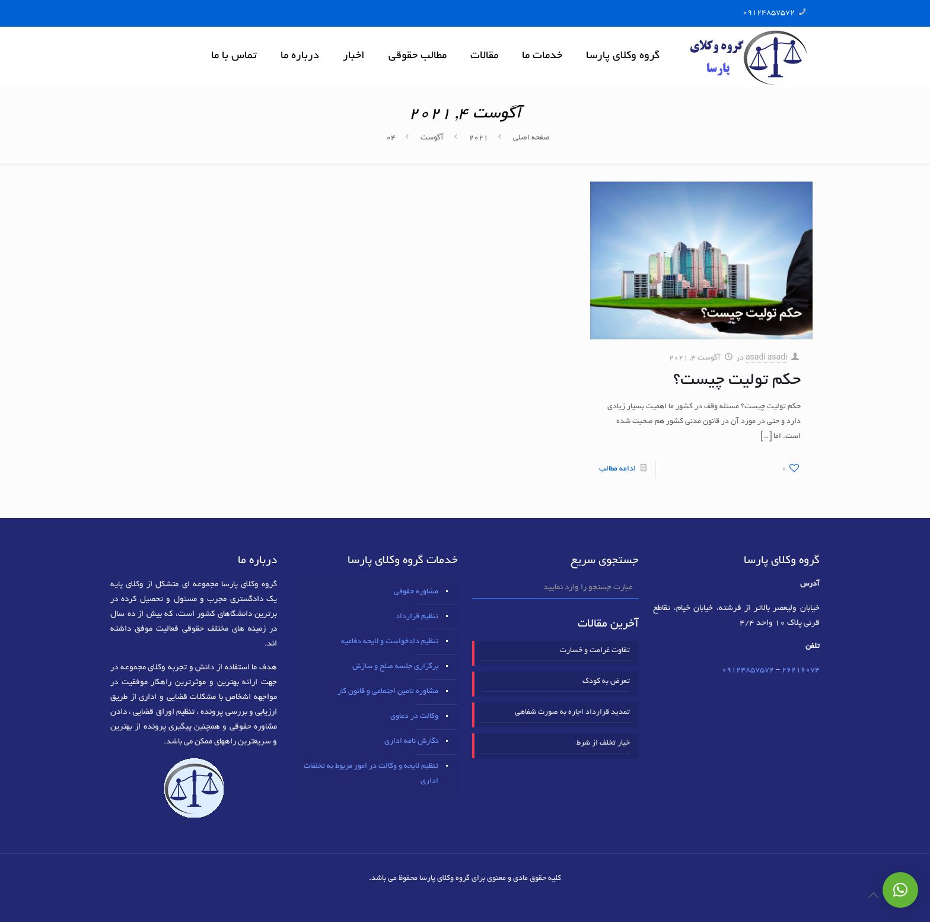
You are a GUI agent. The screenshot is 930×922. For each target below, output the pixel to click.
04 (391, 138)
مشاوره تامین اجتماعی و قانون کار (387, 692)
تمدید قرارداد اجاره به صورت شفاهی (572, 712)
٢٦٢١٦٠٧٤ (801, 670)
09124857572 (769, 13)
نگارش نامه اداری (411, 741)
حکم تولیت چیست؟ (737, 381)
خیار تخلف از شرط (603, 743)
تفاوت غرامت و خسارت (595, 651)
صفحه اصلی (531, 138)
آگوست (432, 138)
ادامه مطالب (617, 469)
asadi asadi (767, 358)
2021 (478, 138)
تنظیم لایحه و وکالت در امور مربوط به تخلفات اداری (371, 774)
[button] (900, 890)
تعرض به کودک (606, 682)
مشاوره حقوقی (416, 592)
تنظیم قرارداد (417, 617)
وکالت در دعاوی (414, 717)
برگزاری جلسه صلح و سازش (395, 667)
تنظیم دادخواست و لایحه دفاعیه (389, 642)
